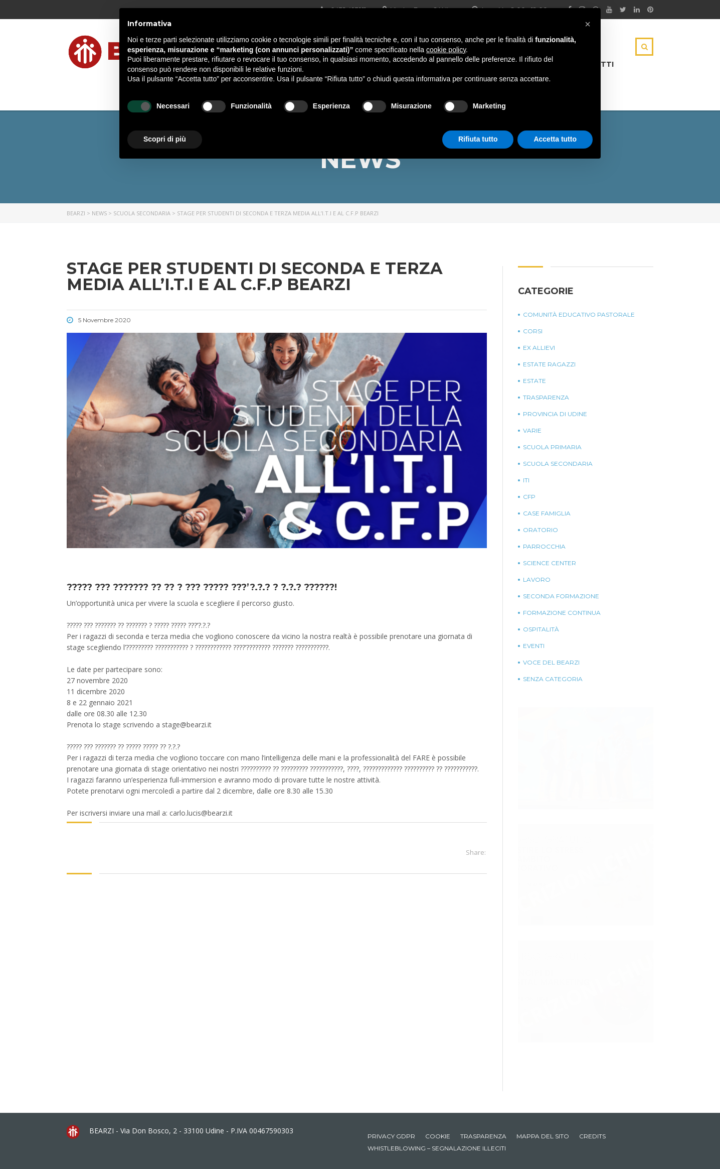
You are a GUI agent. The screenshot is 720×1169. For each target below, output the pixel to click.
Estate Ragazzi (549, 364)
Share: (476, 852)
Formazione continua (562, 612)
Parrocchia (544, 546)
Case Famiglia (547, 513)
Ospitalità (541, 629)
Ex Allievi (539, 347)
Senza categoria (553, 679)
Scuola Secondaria (558, 463)
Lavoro (537, 579)
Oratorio (540, 530)
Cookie (437, 1136)
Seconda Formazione (561, 596)
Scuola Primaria (552, 447)
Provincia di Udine (555, 414)
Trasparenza (546, 397)
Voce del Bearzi (551, 662)
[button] (588, 24)
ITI (526, 480)
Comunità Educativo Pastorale (579, 314)
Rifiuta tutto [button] (478, 139)
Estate (534, 380)
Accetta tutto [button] (555, 139)
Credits (592, 1136)
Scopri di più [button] (164, 139)
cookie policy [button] (446, 50)
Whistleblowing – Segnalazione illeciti (437, 1148)
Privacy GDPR (391, 1136)
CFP (529, 496)
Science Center (549, 563)
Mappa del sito (542, 1136)
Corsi (533, 331)
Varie (532, 430)
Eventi (534, 646)
